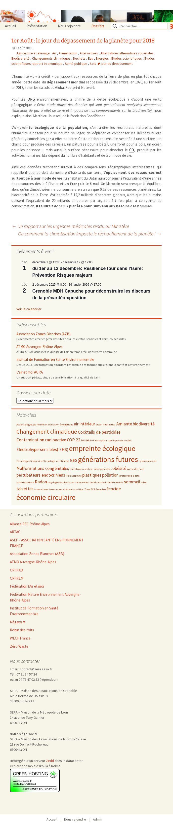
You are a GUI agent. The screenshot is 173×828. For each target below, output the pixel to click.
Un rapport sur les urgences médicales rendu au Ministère (70, 226)
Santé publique (76, 63)
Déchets (79, 58)
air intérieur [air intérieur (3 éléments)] (84, 424)
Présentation (37, 26)
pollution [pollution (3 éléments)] (110, 475)
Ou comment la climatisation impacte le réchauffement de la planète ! (90, 233)
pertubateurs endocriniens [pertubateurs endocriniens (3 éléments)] (40, 475)
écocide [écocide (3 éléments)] (113, 488)
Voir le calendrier (29, 309)
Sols (93, 63)
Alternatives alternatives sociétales (127, 53)
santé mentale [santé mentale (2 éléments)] (115, 482)
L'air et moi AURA (29, 372)
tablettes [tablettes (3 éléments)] (25, 488)
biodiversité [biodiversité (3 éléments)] (144, 424)
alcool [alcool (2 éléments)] (99, 424)
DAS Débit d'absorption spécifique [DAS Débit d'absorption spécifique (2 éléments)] (100, 440)
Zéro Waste (19, 646)
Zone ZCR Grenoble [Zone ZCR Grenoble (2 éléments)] (95, 489)
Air (54, 53)
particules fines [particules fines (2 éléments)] (135, 469)
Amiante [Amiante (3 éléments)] (124, 424)
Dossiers (97, 26)
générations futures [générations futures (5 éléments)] (108, 459)
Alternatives (89, 53)
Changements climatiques (51, 58)
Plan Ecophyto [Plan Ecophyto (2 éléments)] (74, 475)
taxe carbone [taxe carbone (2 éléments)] (41, 489)
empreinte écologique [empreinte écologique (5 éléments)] (102, 448)
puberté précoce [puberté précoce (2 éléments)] (25, 482)
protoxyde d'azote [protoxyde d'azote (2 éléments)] (129, 475)
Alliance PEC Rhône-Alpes (30, 524)
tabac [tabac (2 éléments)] (144, 482)
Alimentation (68, 53)
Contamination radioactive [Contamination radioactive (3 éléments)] (41, 440)
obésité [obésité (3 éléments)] (119, 468)
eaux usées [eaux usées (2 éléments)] (126, 440)
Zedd (50, 760)
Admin (97, 819)
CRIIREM (16, 578)
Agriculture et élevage (33, 53)
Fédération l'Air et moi (27, 586)
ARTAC (15, 531)
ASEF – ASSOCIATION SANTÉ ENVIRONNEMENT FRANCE (47, 543)
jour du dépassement (117, 63)
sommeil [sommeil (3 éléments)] (132, 482)
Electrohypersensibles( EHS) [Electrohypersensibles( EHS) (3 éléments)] (42, 449)
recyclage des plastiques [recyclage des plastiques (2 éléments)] (61, 482)
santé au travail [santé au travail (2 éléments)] (98, 482)
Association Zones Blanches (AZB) (43, 334)
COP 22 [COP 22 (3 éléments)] (73, 440)
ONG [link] (31, 99)
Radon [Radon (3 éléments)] (41, 482)
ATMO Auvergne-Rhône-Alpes (39, 346)
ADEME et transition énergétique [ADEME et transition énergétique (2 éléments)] (55, 424)
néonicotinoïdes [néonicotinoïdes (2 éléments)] (103, 469)
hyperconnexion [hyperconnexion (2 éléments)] (147, 461)
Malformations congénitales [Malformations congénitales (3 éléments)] (42, 468)
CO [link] (131, 150)
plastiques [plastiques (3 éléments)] (91, 475)
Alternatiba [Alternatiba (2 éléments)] (109, 424)
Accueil (10, 26)
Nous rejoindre (69, 26)
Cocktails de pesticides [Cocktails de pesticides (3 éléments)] (99, 432)
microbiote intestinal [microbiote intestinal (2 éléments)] (81, 469)
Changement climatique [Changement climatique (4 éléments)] (46, 431)
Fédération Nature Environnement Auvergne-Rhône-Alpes (45, 597)
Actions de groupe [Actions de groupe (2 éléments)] (26, 424)
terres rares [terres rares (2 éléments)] (55, 489)
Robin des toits (22, 630)
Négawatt (18, 622)
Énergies (103, 58)
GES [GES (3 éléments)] (73, 460)
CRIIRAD (16, 570)
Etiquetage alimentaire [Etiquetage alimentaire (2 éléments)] (29, 461)
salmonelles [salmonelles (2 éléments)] (82, 482)
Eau (91, 58)
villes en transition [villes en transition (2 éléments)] (73, 489)
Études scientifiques (127, 58)
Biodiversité (20, 58)
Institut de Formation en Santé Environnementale (55, 359)
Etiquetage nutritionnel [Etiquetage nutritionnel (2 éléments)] (56, 461)
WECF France (20, 638)
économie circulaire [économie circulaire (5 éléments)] (46, 497)
